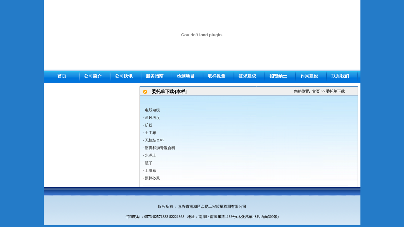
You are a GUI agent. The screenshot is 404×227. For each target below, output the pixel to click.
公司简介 (93, 76)
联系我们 (340, 76)
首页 (316, 91)
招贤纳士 (278, 76)
